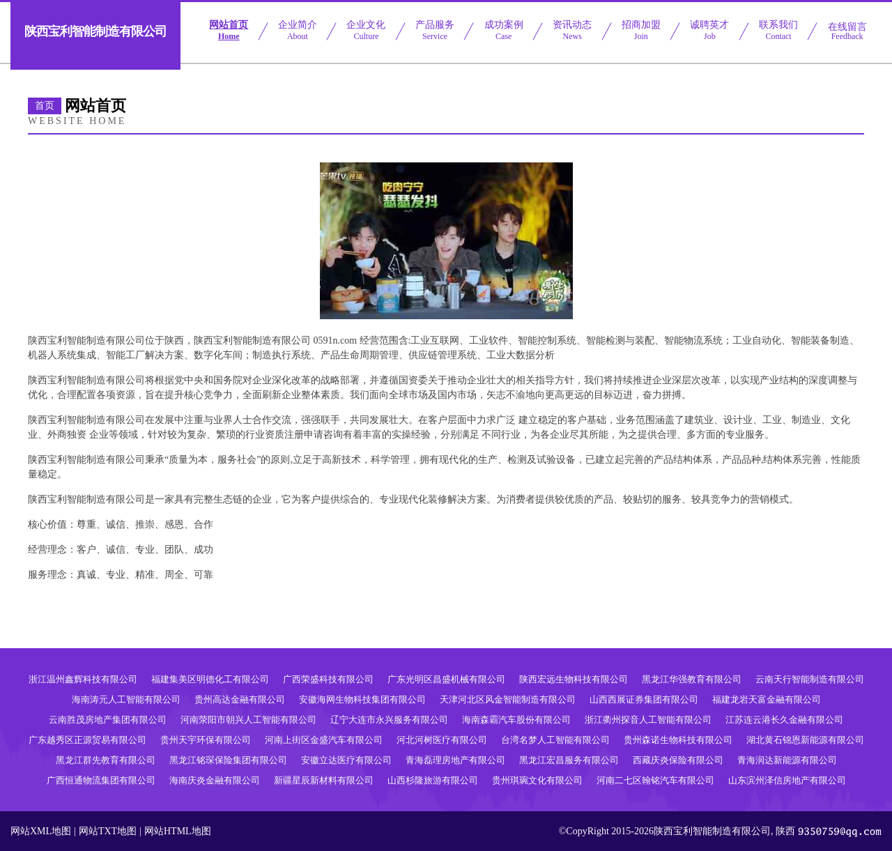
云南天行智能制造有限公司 (809, 679)
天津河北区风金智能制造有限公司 (508, 699)
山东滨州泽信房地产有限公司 (787, 780)
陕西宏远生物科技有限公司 (573, 679)
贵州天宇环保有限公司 (205, 739)
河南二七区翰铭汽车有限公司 (655, 780)
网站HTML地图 (177, 831)
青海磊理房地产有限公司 (455, 760)
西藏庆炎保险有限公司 (678, 760)
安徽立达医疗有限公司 (346, 760)
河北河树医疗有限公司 (442, 739)
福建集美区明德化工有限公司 (210, 679)
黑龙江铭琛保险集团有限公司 (228, 760)
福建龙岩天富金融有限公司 (766, 699)
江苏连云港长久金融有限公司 (784, 719)
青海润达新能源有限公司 (787, 760)
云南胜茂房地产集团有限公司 (108, 719)
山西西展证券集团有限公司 (644, 699)
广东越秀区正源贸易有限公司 (87, 739)
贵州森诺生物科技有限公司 (678, 739)
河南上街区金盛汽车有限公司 (324, 739)
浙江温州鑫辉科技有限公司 (83, 679)
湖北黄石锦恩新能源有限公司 (805, 739)
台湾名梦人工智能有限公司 (555, 739)
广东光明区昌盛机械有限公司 (446, 679)
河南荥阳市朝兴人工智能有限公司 (248, 719)
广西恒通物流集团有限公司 (101, 780)
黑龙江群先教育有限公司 (105, 760)
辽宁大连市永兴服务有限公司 (389, 719)
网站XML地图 (40, 831)
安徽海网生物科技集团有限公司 (362, 699)
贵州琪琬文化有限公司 (537, 780)
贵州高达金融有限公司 (239, 699)
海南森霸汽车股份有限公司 (516, 719)
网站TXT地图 (108, 831)
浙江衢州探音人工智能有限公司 (648, 719)
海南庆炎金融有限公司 (214, 780)
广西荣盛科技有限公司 (328, 679)
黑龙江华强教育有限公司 (691, 679)
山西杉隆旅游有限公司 (432, 780)
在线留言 (847, 31)
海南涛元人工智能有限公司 (126, 699)
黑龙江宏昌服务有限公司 (569, 760)
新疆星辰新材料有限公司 (324, 780)
